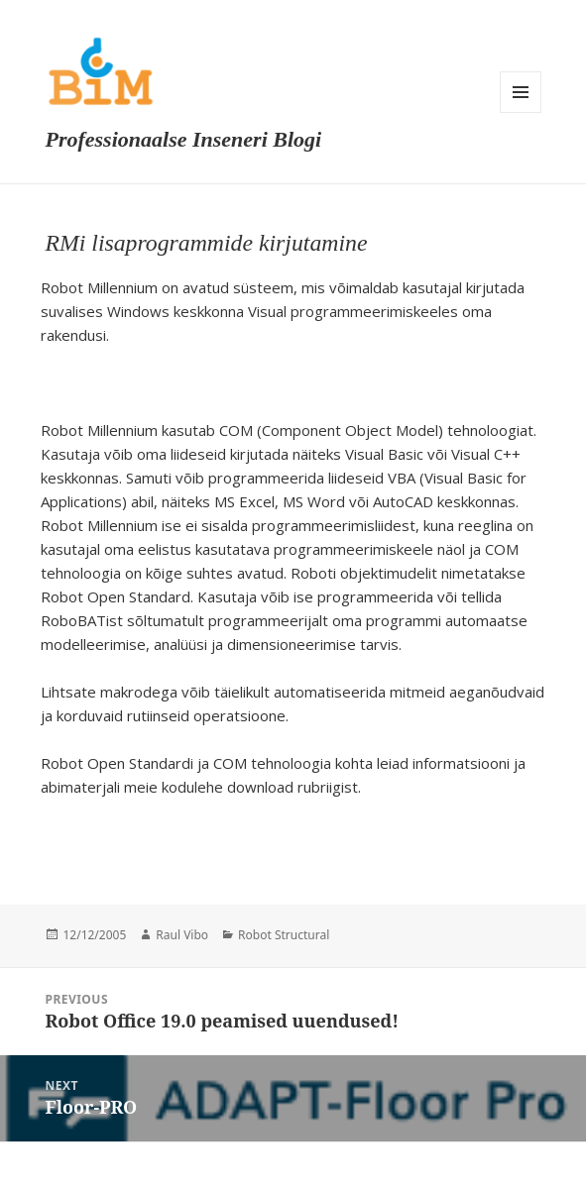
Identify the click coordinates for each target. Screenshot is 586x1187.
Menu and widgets (520, 92)
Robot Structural (283, 934)
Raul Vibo (182, 934)
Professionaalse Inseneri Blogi (183, 139)
